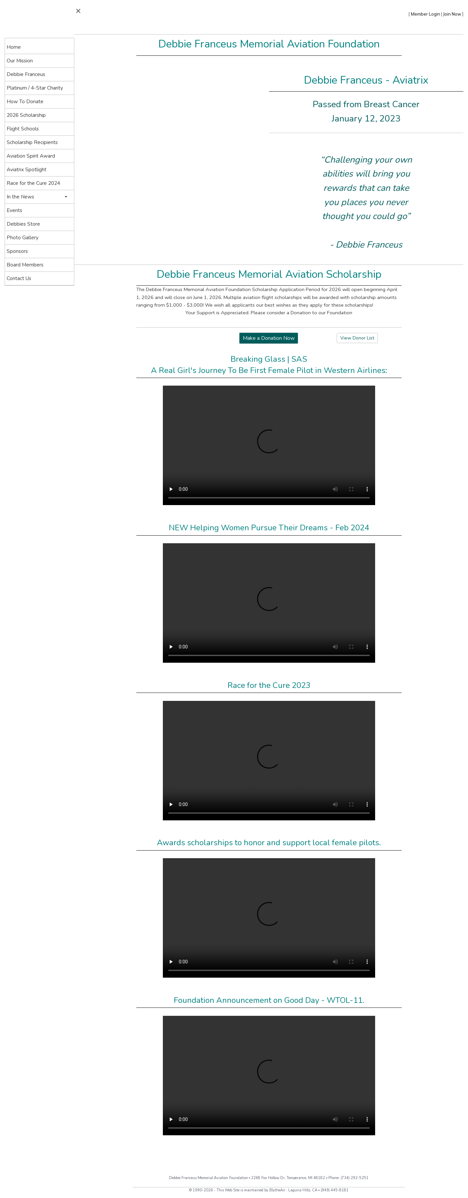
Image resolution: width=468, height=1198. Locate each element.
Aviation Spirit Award (31, 155)
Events (14, 210)
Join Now (452, 14)
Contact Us (19, 278)
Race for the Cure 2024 (33, 183)
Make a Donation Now (269, 338)
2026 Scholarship (26, 115)
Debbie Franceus (26, 74)
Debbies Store (23, 223)
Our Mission (20, 60)
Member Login (425, 14)
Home (14, 46)
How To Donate (25, 101)
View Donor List (357, 338)
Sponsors (17, 251)
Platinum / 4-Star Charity (35, 87)
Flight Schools (23, 128)
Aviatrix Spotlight (26, 169)
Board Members (25, 264)
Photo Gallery (22, 237)
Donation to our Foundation (321, 312)
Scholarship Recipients (32, 142)
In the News (20, 196)
